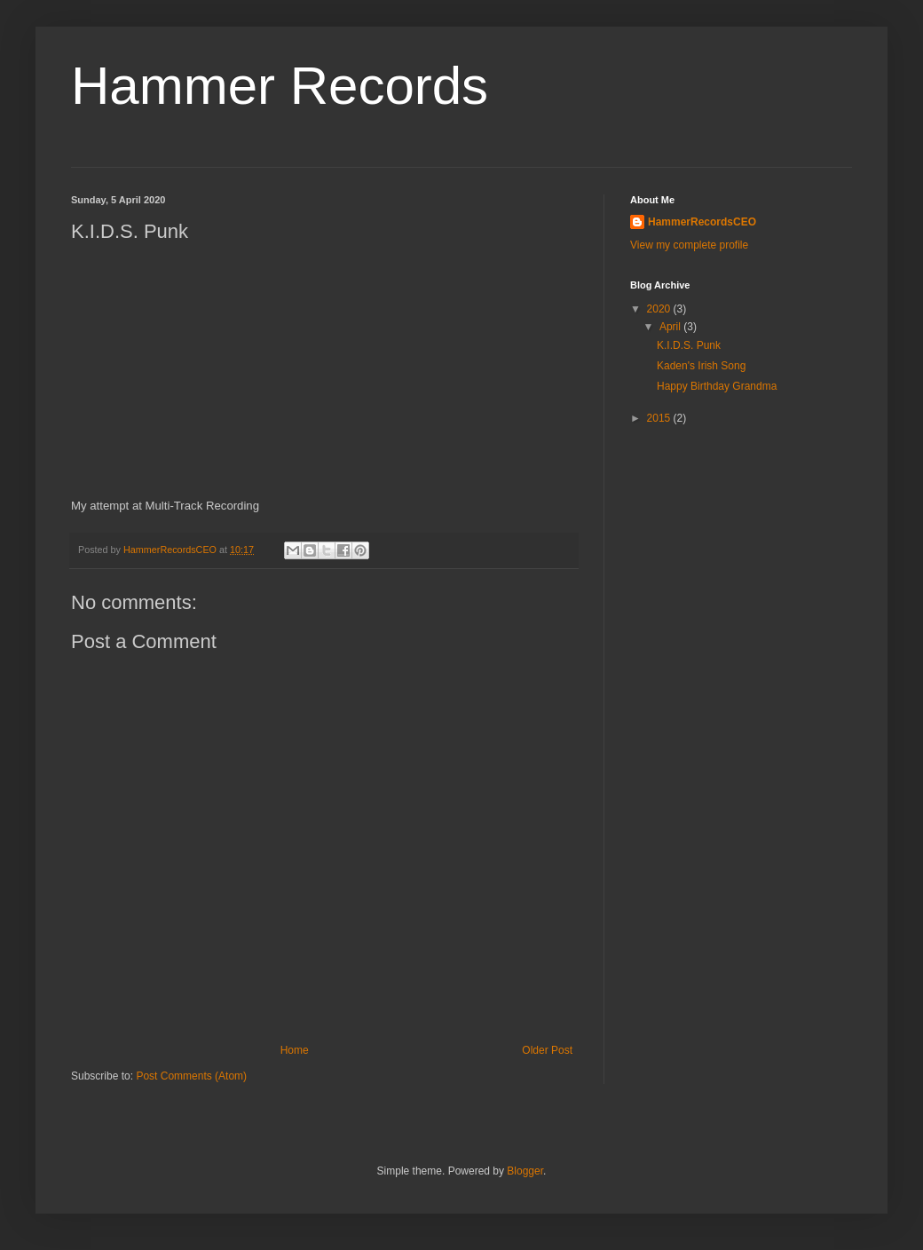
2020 (660, 309)
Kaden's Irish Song (701, 366)
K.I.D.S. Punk (689, 345)
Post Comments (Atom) (191, 1076)
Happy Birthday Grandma (717, 386)
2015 (660, 418)
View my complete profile (689, 245)
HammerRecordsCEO (702, 222)
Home (294, 1050)
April (671, 326)
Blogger (525, 1171)
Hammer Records (279, 85)
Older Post (547, 1050)
